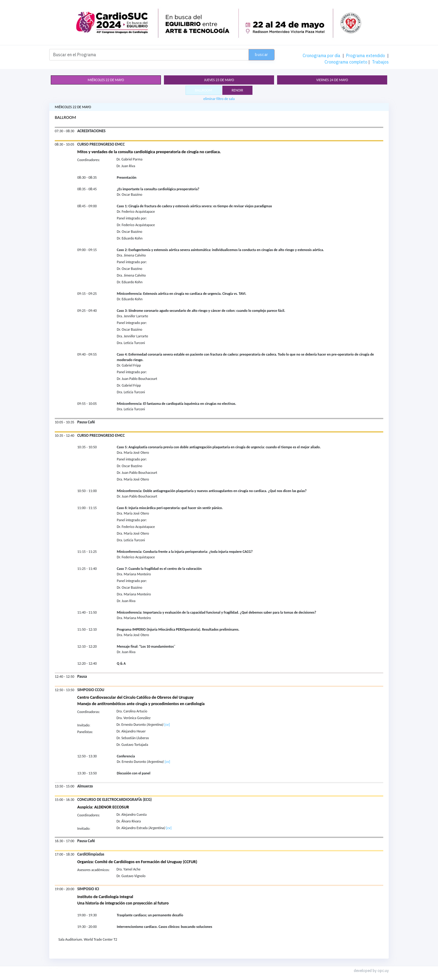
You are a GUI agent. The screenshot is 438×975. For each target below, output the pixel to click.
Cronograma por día (321, 55)
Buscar (261, 54)
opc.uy (383, 970)
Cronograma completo (346, 62)
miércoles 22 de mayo (106, 80)
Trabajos (380, 62)
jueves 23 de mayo (219, 80)
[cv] (167, 724)
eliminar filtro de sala (219, 99)
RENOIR (237, 90)
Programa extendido (365, 55)
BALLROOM (203, 90)
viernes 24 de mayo (332, 80)
